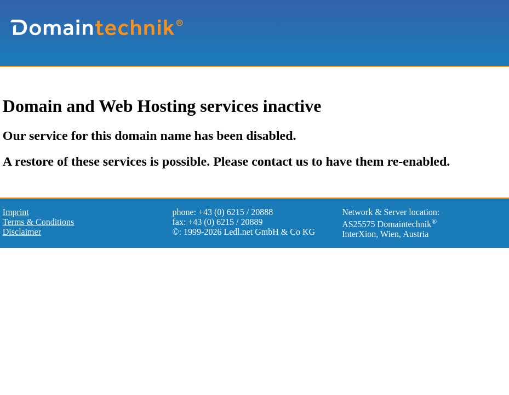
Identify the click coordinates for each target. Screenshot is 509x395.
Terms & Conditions (38, 222)
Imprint (16, 212)
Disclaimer (22, 231)
